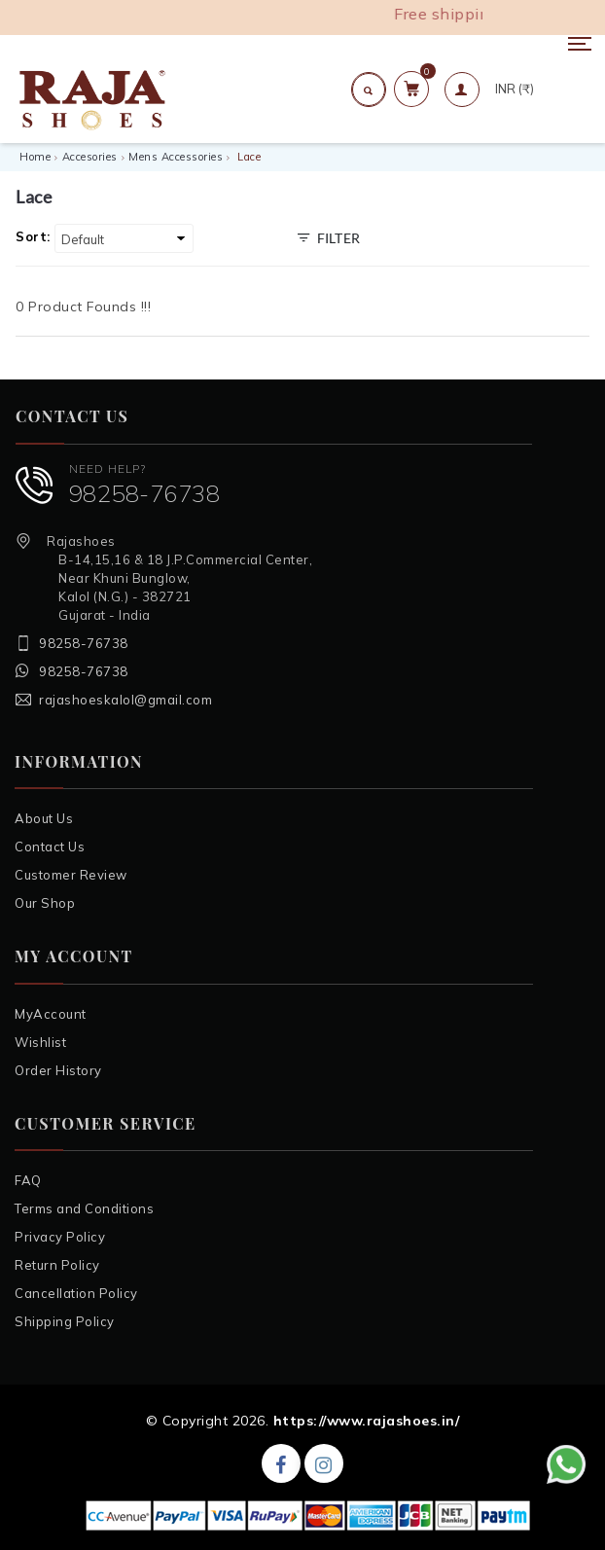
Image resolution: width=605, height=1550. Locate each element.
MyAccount (51, 1014)
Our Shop (45, 903)
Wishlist (40, 1042)
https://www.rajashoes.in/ (366, 1420)
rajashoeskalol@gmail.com (125, 699)
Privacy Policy (60, 1236)
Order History (58, 1070)
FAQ (28, 1180)
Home (35, 156)
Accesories (90, 156)
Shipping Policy (65, 1321)
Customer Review (71, 875)
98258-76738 (145, 493)
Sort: (33, 236)
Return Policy (57, 1265)
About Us (44, 818)
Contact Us (50, 846)
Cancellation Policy (76, 1293)
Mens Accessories (175, 156)
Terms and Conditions (84, 1208)
